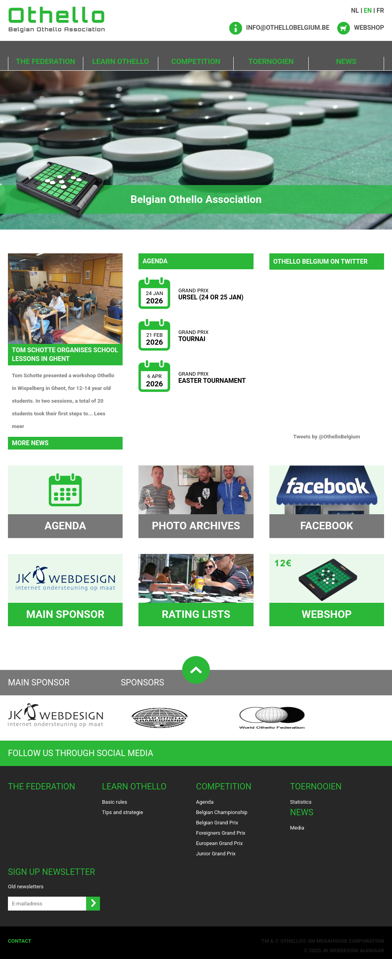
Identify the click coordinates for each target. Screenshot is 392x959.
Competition (196, 61)
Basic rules (114, 802)
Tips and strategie (122, 812)
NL (355, 10)
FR (380, 10)
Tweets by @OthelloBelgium (326, 437)
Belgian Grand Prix (217, 823)
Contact (19, 941)
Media (297, 828)
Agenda (204, 802)
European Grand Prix (219, 843)
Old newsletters (26, 887)
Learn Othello (120, 61)
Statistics (300, 802)
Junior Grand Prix (216, 854)
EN (368, 10)
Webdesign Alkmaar (357, 950)
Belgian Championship (222, 812)
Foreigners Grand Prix (221, 833)
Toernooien (271, 61)
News (346, 61)
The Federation (45, 61)
